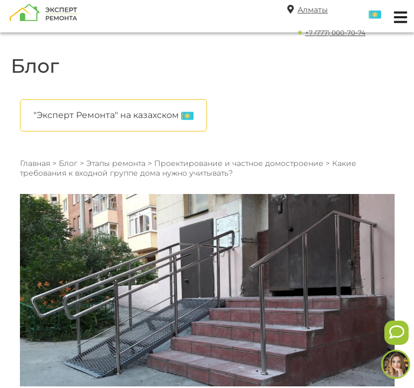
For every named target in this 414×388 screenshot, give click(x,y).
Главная (35, 163)
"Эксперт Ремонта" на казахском (113, 116)
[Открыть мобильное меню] (398, 16)
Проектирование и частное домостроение (240, 163)
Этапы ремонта (116, 163)
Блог (68, 163)
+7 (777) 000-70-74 (335, 33)
